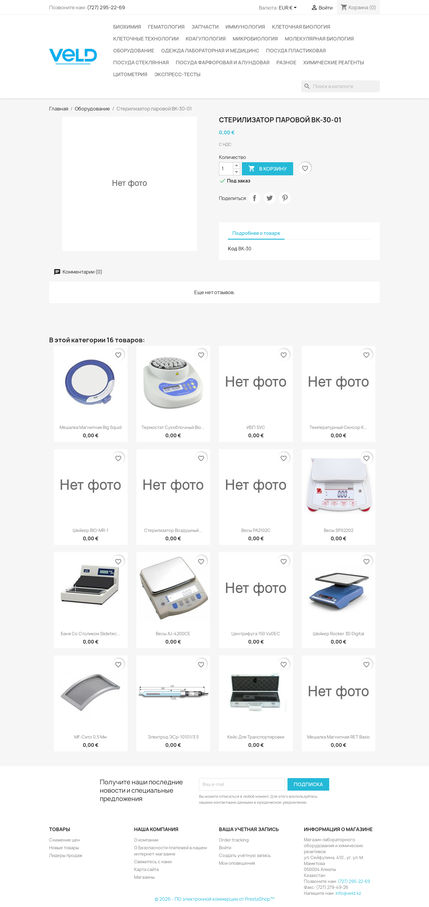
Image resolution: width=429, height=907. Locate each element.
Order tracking (234, 840)
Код (232, 249)
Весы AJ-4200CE (173, 633)
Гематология (166, 27)
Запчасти (205, 27)
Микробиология (255, 38)
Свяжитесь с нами (153, 861)
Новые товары (64, 847)
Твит (270, 198)
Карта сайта (146, 869)
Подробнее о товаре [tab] (256, 233)
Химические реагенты (333, 62)
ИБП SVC (256, 427)
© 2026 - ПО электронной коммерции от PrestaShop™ (214, 899)
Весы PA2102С (256, 530)
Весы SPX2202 (338, 530)
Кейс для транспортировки (255, 737)
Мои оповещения (237, 863)
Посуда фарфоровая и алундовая (223, 62)
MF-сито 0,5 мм (90, 737)
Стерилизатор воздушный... (173, 530)
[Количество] (226, 168)
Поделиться (254, 198)
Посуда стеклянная (141, 62)
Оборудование (133, 50)
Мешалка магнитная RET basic (338, 737)
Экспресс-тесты (177, 74)
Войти (225, 847)
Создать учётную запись (245, 855)
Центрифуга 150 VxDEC (255, 633)
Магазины (144, 877)
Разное (286, 62)
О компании (146, 840)
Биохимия (127, 27)
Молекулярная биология (319, 38)
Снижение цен (64, 840)
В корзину (267, 169)
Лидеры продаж (65, 855)
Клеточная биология (301, 27)
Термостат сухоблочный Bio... (173, 427)
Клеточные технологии (146, 38)
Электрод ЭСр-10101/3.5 (173, 737)
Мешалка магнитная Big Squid (91, 427)
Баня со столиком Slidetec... (90, 633)
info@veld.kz (348, 893)
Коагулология (206, 38)
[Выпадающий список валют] (289, 8)
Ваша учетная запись (249, 829)
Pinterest (285, 198)
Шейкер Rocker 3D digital (338, 633)
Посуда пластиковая (296, 50)
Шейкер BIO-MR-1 (90, 530)
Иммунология (245, 27)
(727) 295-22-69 (106, 7)
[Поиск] (340, 86)
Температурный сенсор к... (338, 427)
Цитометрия (130, 74)
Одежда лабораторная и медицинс (210, 50)
